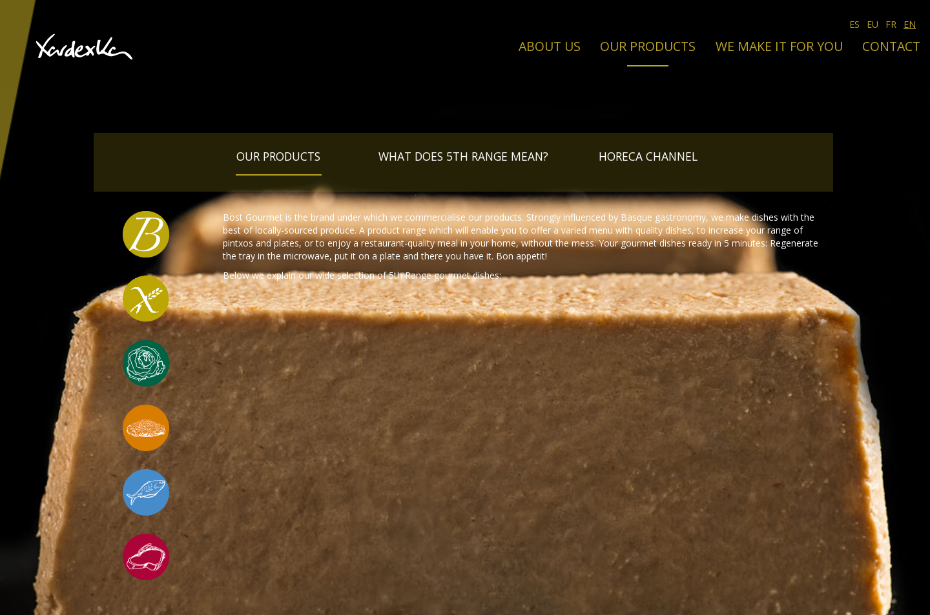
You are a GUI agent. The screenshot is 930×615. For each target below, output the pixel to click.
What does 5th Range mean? (463, 156)
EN (910, 24)
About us (550, 46)
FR (890, 24)
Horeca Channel (648, 156)
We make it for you (779, 46)
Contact (891, 46)
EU (872, 24)
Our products (648, 46)
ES (854, 24)
